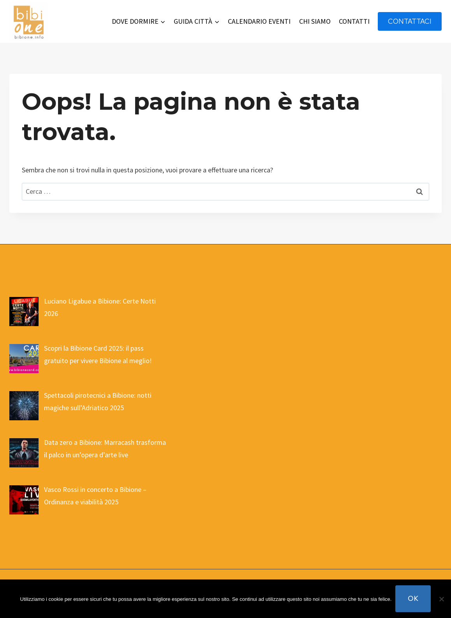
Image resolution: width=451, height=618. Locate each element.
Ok (413, 598)
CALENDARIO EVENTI (259, 21)
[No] (441, 599)
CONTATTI (354, 21)
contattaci (410, 21)
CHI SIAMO (315, 21)
